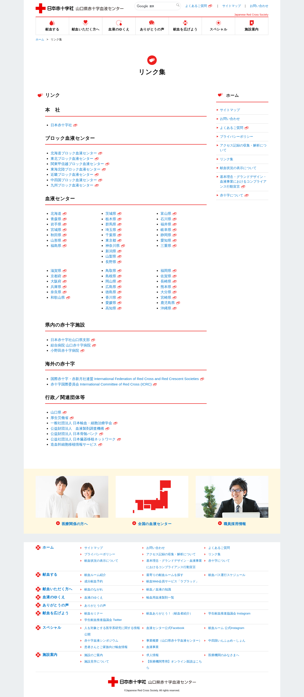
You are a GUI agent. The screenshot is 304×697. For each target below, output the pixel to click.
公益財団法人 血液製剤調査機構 (77, 428)
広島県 (110, 287)
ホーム (40, 39)
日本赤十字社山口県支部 (70, 340)
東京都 (110, 240)
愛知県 (166, 240)
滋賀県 (56, 270)
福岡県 (166, 270)
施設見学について (96, 661)
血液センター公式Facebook (165, 628)
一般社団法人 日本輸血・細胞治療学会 (81, 423)
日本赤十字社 (61, 125)
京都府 (56, 276)
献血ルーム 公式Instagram (226, 628)
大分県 (166, 292)
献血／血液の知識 (158, 589)
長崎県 (166, 281)
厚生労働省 (59, 418)
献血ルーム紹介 (95, 575)
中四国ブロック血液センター (74, 180)
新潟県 (110, 251)
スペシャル (52, 627)
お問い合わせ (259, 6)
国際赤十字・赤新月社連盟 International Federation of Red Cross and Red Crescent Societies (125, 379)
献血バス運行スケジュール (226, 575)
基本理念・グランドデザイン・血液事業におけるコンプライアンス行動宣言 (243, 181)
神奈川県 (112, 246)
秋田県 (56, 235)
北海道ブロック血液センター (74, 153)
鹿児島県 (168, 303)
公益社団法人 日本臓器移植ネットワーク (83, 439)
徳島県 (110, 292)
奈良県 (56, 292)
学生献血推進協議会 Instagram (229, 613)
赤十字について (231, 195)
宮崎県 (166, 297)
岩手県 (56, 224)
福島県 (56, 246)
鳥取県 (110, 270)
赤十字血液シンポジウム (101, 640)
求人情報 (152, 655)
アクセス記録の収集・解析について (243, 148)
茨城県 (110, 213)
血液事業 (152, 647)
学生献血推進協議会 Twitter (103, 620)
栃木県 (110, 219)
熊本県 (166, 287)
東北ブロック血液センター (72, 158)
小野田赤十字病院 (65, 350)
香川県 (110, 297)
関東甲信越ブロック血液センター (77, 164)
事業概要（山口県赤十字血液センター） (174, 640)
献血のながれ (93, 589)
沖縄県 (166, 308)
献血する (50, 574)
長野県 (110, 262)
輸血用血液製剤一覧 (160, 597)
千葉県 (110, 235)
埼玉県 (110, 230)
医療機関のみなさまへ (223, 655)
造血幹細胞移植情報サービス (74, 444)
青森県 (56, 219)
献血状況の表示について (238, 168)
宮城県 (56, 230)
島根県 (110, 276)
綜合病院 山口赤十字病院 (71, 345)
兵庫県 (56, 287)
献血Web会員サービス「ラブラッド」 (172, 581)
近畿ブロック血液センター (72, 174)
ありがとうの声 (56, 605)
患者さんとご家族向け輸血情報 (106, 647)
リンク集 (226, 159)
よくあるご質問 (196, 6)
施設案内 (50, 655)
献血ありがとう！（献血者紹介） (169, 613)
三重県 (166, 246)
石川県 (166, 219)
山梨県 (110, 256)
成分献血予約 (93, 581)
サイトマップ (231, 6)
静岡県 (166, 235)
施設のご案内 (93, 655)
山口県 (56, 412)
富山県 (166, 213)
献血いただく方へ (57, 589)
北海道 (56, 213)
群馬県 (110, 224)
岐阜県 (166, 230)
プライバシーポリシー (236, 136)
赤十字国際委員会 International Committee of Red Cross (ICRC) (101, 384)
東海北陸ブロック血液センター (75, 169)
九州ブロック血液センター (72, 185)
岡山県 (110, 281)
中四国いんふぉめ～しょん (226, 640)
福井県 (166, 224)
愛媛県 (110, 303)
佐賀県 (166, 276)
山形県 (56, 240)
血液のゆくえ (54, 597)
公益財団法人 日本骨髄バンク (74, 434)
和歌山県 (58, 297)
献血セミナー (93, 613)
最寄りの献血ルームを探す (164, 575)
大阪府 (56, 281)
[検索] (158, 6)
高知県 (110, 308)
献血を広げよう (56, 613)
